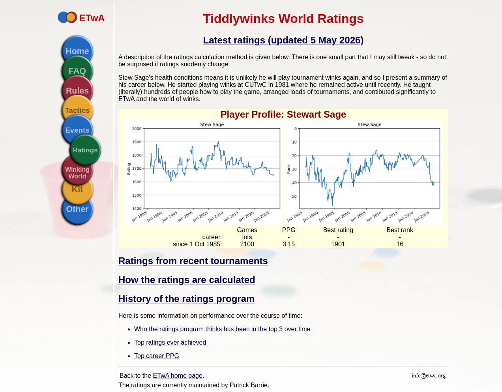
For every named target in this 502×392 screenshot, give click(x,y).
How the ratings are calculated (186, 279)
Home (77, 51)
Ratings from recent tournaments (193, 260)
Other (77, 209)
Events (77, 130)
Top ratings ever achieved (170, 342)
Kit (77, 189)
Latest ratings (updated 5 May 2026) (283, 40)
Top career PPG (156, 356)
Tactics (77, 110)
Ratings (85, 150)
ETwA (92, 18)
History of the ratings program (186, 298)
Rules (77, 91)
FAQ (77, 71)
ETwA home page (177, 375)
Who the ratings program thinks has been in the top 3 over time (222, 329)
